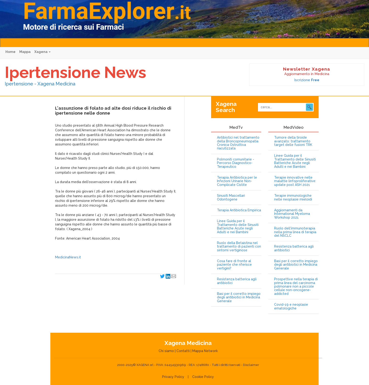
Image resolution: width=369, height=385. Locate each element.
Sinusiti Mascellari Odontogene (231, 197)
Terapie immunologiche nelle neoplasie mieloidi (293, 197)
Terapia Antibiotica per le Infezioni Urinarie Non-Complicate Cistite (237, 181)
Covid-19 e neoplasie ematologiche (291, 306)
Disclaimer (251, 365)
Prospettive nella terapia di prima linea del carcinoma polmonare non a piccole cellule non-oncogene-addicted (296, 286)
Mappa (25, 52)
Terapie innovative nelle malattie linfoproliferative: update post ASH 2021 (295, 181)
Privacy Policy (173, 377)
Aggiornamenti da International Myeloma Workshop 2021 (292, 214)
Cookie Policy (203, 377)
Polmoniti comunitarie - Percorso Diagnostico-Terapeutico (235, 163)
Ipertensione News (75, 72)
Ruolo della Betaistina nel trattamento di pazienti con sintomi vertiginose (239, 246)
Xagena (42, 52)
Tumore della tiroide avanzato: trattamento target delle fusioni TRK (293, 141)
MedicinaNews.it (68, 257)
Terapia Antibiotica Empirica (239, 210)
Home (10, 52)
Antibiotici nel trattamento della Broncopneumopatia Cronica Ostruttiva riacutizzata (238, 143)
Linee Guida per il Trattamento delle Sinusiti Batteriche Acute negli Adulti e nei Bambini (238, 226)
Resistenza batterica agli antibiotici (237, 281)
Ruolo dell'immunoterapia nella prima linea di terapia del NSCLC (295, 232)
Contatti (183, 351)
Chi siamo (166, 351)
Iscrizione (306, 80)
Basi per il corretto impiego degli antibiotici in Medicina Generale (239, 297)
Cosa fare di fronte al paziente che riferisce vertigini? (234, 264)
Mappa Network (205, 351)
